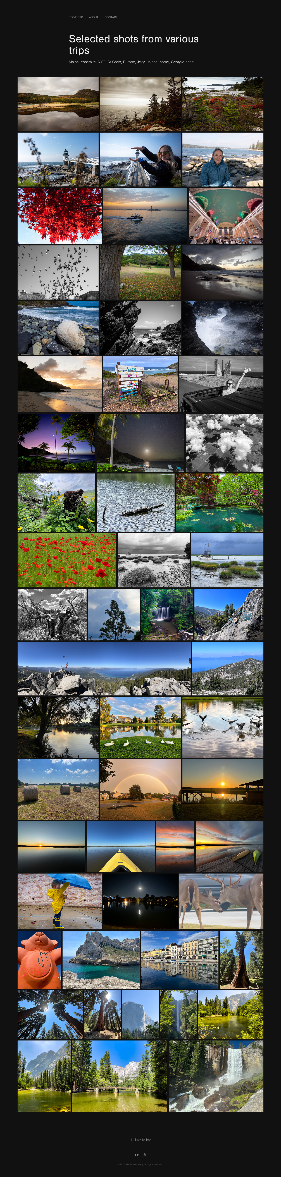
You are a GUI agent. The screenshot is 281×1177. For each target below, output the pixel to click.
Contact (111, 17)
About (93, 17)
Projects (76, 17)
